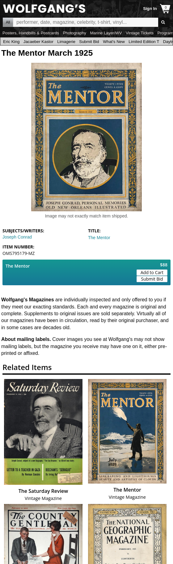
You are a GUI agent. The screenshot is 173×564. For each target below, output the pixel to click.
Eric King (11, 41)
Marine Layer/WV (106, 33)
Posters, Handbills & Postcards (30, 33)
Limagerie (66, 41)
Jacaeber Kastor (38, 41)
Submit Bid (89, 41)
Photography (74, 33)
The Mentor (99, 237)
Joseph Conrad (17, 237)
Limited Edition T (144, 41)
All (8, 22)
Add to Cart (152, 272)
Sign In (150, 8)
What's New (114, 41)
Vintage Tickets (140, 33)
